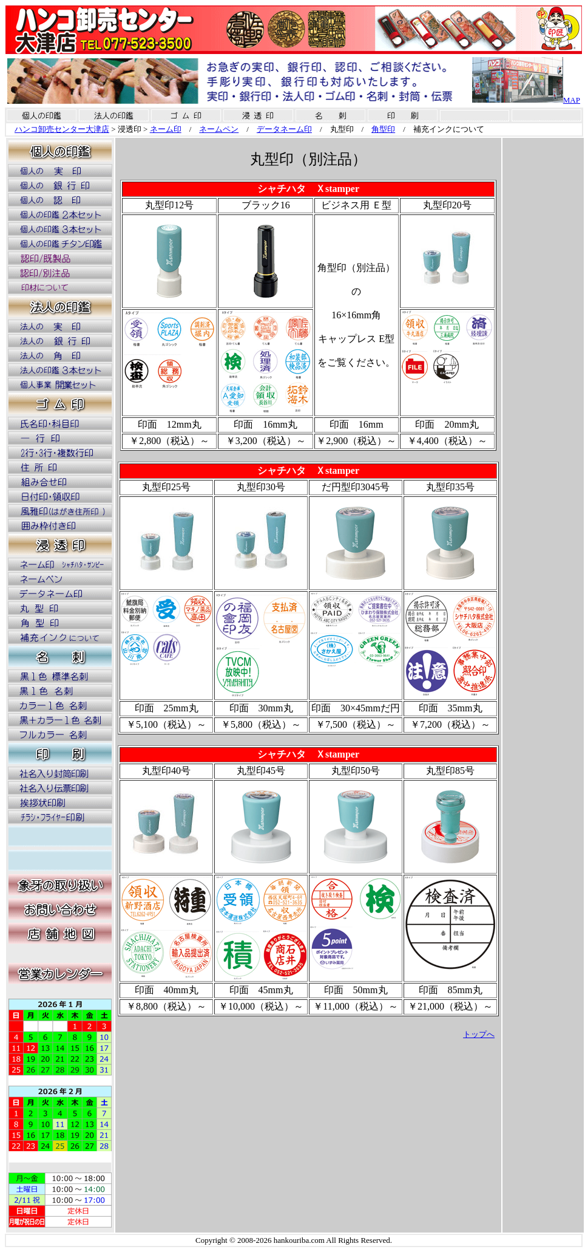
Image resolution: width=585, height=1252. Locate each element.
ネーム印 (165, 129)
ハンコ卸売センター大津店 (62, 129)
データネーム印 (284, 129)
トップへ (479, 1034)
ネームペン (218, 129)
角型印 (383, 129)
